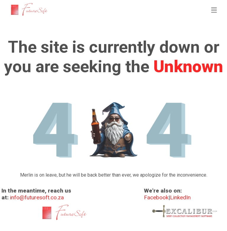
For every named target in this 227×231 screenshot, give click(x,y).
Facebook (156, 197)
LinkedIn (180, 197)
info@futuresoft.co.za (37, 197)
